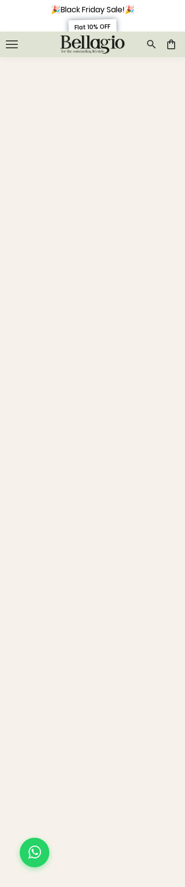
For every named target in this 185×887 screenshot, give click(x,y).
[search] (151, 44)
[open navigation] (12, 44)
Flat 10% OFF (92, 27)
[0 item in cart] (171, 44)
